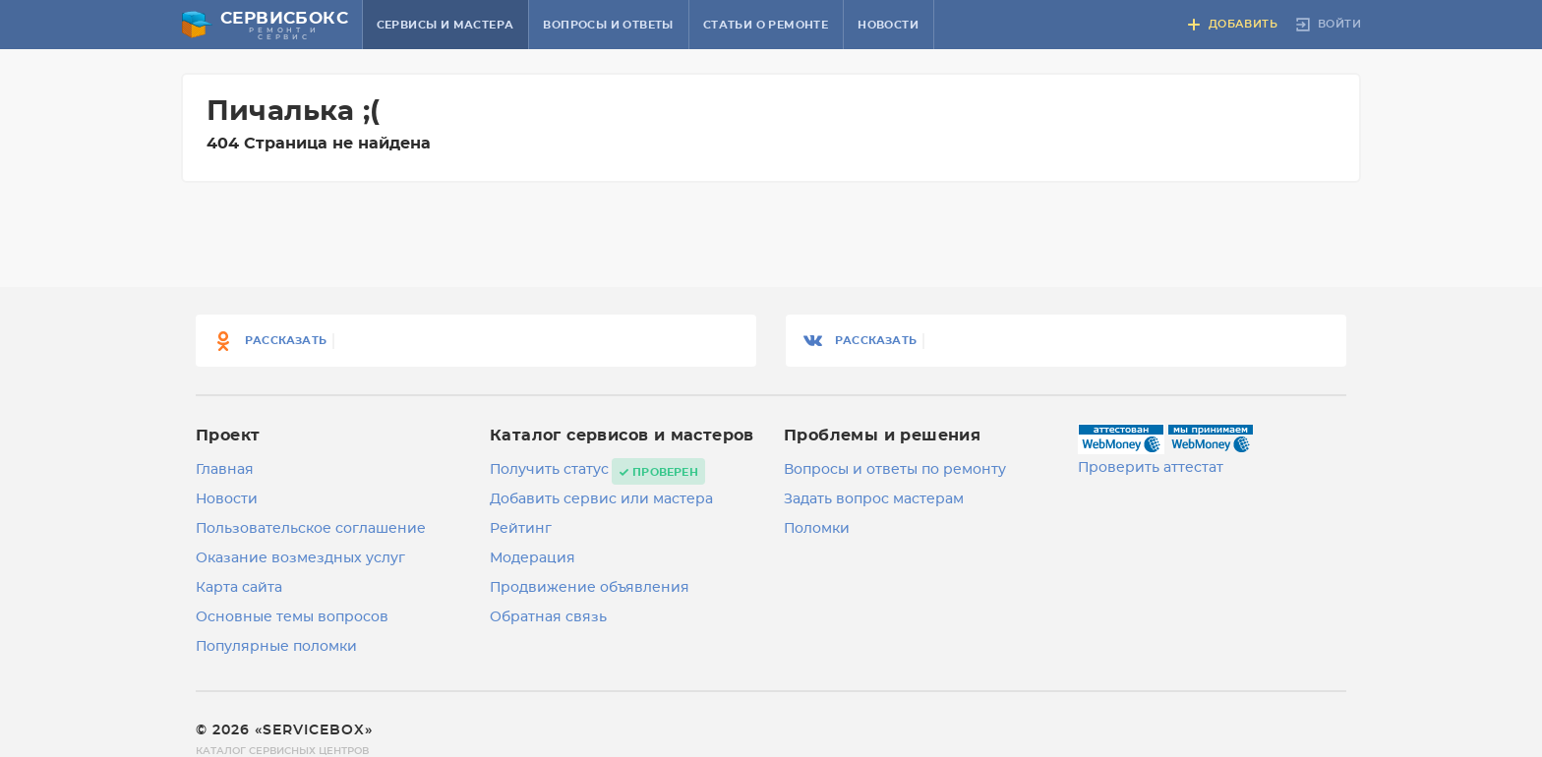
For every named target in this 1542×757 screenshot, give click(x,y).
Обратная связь (548, 617)
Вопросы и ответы (608, 25)
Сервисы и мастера (445, 25)
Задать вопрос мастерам (874, 499)
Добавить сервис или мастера (601, 499)
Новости (888, 25)
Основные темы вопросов (292, 617)
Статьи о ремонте (765, 25)
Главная (225, 470)
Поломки (817, 529)
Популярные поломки (276, 647)
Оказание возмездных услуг (300, 558)
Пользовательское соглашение (311, 529)
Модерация (532, 558)
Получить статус (549, 470)
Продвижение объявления (589, 588)
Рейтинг (521, 529)
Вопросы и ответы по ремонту (895, 470)
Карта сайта (239, 588)
